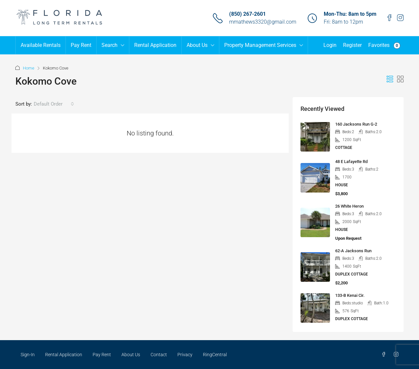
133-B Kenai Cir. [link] (350, 295)
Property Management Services (260, 45)
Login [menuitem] (330, 45)
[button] (390, 79)
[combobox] (54, 104)
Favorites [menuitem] (384, 45)
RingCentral (215, 354)
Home (28, 68)
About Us (197, 45)
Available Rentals (41, 45)
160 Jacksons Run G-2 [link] (356, 124)
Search (109, 45)
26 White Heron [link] (349, 206)
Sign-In (28, 354)
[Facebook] (385, 354)
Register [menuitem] (352, 45)
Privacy (184, 354)
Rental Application (155, 45)
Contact (159, 354)
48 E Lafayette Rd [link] (351, 161)
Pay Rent (81, 45)
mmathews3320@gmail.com (262, 22)
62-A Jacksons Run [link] (353, 250)
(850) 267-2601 (247, 14)
